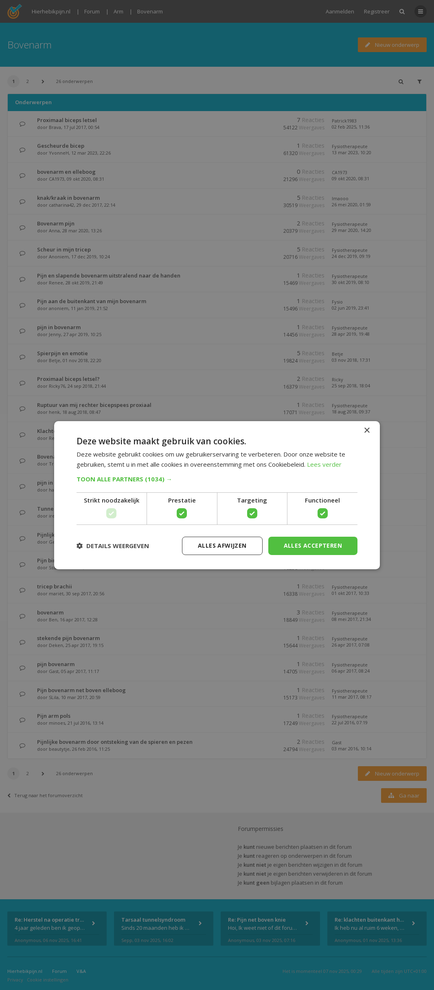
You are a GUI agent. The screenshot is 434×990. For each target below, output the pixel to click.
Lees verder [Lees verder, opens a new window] (324, 464)
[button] (217, 479)
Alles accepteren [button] (313, 545)
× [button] (367, 430)
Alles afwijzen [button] (222, 545)
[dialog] (217, 495)
